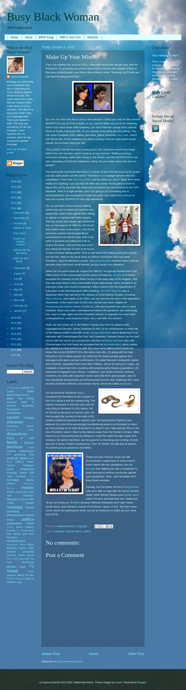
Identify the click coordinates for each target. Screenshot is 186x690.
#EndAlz (92, 37)
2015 (14, 339)
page (80, 392)
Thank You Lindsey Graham (19, 241)
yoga (19, 582)
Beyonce (11, 402)
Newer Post (51, 654)
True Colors (19, 233)
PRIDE (30, 523)
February (19, 305)
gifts (31, 454)
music (11, 491)
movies (27, 487)
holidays (28, 465)
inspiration (27, 469)
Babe (30, 391)
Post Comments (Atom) (70, 661)
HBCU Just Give (70, 37)
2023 (14, 192)
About (28, 37)
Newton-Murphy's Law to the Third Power (20, 499)
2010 (14, 355)
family (12, 442)
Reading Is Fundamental (20, 530)
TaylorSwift (23, 559)
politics (87, 531)
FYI (9, 454)
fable (53, 400)
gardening (20, 454)
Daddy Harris (131, 494)
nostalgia (15, 507)
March (17, 300)
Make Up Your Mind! (21, 260)
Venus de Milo (25, 575)
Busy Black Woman (53, 16)
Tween (31, 572)
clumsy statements (101, 332)
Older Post (136, 654)
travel (22, 566)
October (18, 223)
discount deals (20, 430)
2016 (14, 333)
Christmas (12, 426)
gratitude (12, 458)
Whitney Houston (15, 578)
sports (30, 555)
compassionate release (59, 306)
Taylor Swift (12, 559)
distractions (17, 434)
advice (26, 387)
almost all (118, 275)
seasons (11, 555)
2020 (14, 208)
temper (11, 566)
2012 (14, 344)
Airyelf (118, 682)
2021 (14, 202)
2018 (14, 323)
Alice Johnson (54, 298)
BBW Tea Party (20, 398)
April (16, 294)
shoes (21, 555)
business (28, 405)
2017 (14, 328)
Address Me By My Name (21, 251)
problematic (113, 344)
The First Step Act (111, 290)
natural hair (22, 491)
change (29, 417)
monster (126, 383)
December (20, 212)
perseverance (16, 515)
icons (10, 469)
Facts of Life (20, 438)
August (18, 273)
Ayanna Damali (19, 76)
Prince (10, 527)
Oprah (30, 507)
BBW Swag (46, 37)
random (29, 526)
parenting (13, 511)
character (59, 531)
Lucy (32, 476)
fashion (29, 442)
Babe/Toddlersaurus (18, 394)
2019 (14, 317)
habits (24, 458)
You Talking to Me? (165, 55)
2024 (14, 186)
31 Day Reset (14, 388)
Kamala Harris (74, 531)
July (16, 278)
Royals (22, 548)
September (20, 268)
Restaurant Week (16, 544)
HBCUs (19, 461)
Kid (32, 472)
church (30, 426)
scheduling (28, 551)
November (20, 218)
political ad (128, 195)
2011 (14, 349)
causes (13, 417)
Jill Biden (75, 502)
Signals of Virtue (22, 227)
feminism (15, 447)
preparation (14, 523)
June (17, 284)
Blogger (141, 682)
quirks (19, 526)
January (18, 310)
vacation (11, 575)
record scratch (102, 260)
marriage (13, 479)
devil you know (81, 179)
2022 (14, 197)
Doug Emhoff (131, 486)
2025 (14, 181)
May (16, 289)
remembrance (16, 540)
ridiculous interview (112, 340)
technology (28, 562)
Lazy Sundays (16, 476)
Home (14, 37)
